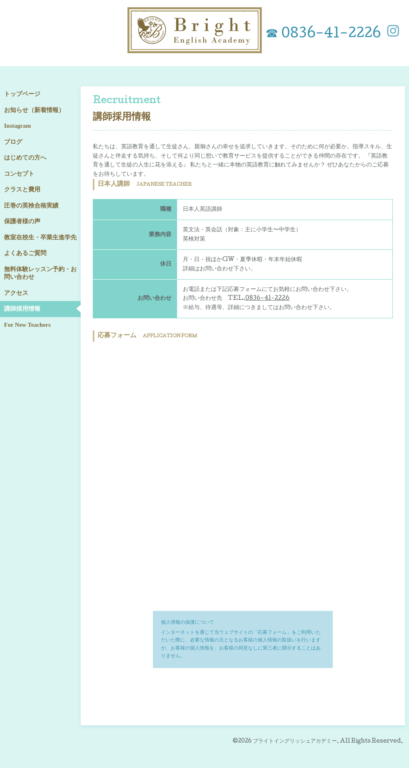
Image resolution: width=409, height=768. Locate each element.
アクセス (16, 293)
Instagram (17, 125)
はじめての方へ (25, 157)
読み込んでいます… (243, 475)
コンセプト (19, 173)
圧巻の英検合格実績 (31, 205)
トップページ (22, 94)
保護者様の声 (22, 221)
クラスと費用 (22, 189)
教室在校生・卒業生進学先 (40, 237)
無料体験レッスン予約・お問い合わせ (40, 273)
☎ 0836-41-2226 (323, 34)
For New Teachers (27, 325)
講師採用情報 (22, 308)
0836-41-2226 (267, 298)
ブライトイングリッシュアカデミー (295, 741)
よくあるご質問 (25, 253)
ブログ (13, 142)
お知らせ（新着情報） (34, 110)
